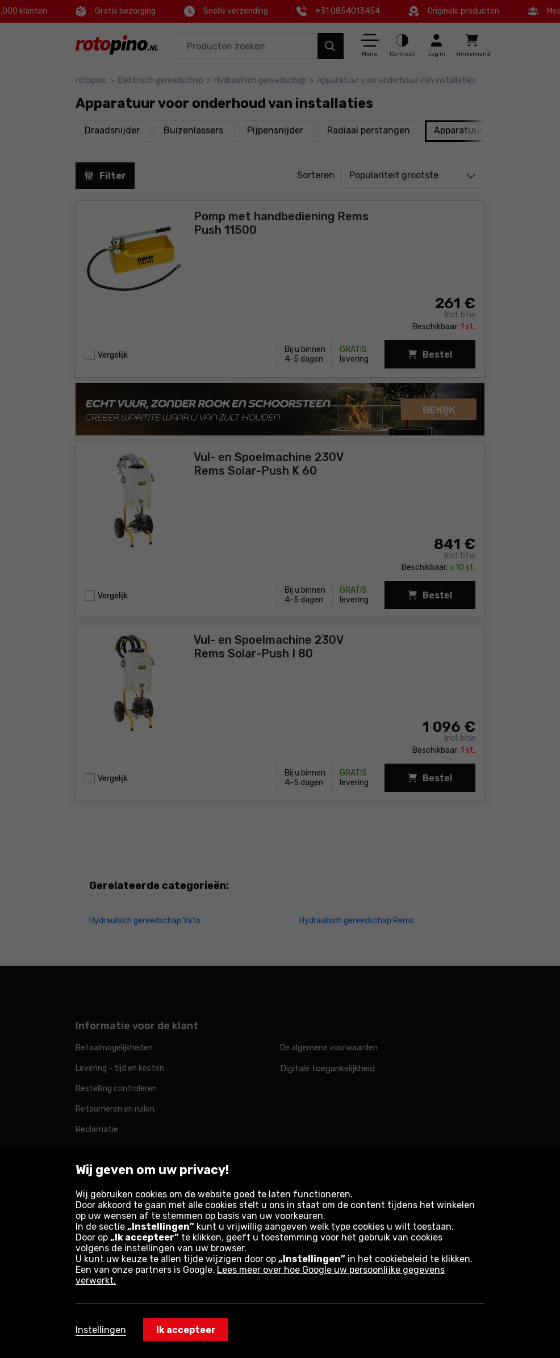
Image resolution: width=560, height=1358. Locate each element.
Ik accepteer (186, 1330)
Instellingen (101, 1330)
